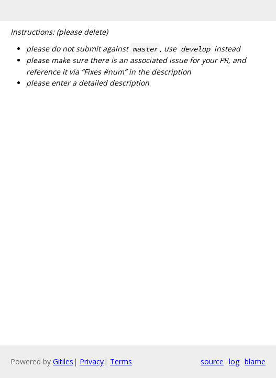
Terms (121, 361)
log (234, 361)
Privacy (92, 361)
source (212, 361)
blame (255, 361)
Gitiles (63, 361)
